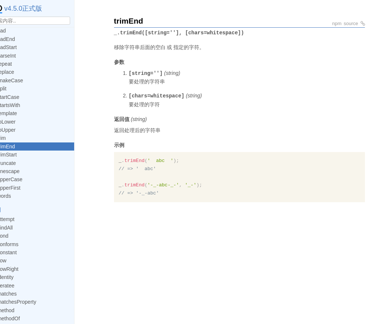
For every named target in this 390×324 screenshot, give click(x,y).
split (15, 89)
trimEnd (20, 146)
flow (15, 260)
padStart (21, 47)
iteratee (19, 286)
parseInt (20, 56)
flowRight (21, 269)
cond (16, 236)
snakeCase (24, 80)
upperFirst (22, 188)
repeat (18, 64)
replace (19, 72)
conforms (21, 244)
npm (336, 23)
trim (15, 138)
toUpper (20, 130)
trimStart (21, 155)
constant (21, 252)
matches (21, 294)
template (21, 113)
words (18, 196)
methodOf (22, 318)
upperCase (24, 179)
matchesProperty (30, 302)
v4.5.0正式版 (30, 8)
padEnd (20, 39)
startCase (22, 97)
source (351, 23)
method (19, 310)
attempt (19, 219)
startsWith (22, 105)
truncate (20, 163)
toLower (20, 122)
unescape (22, 171)
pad (15, 31)
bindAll (19, 228)
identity (19, 277)
